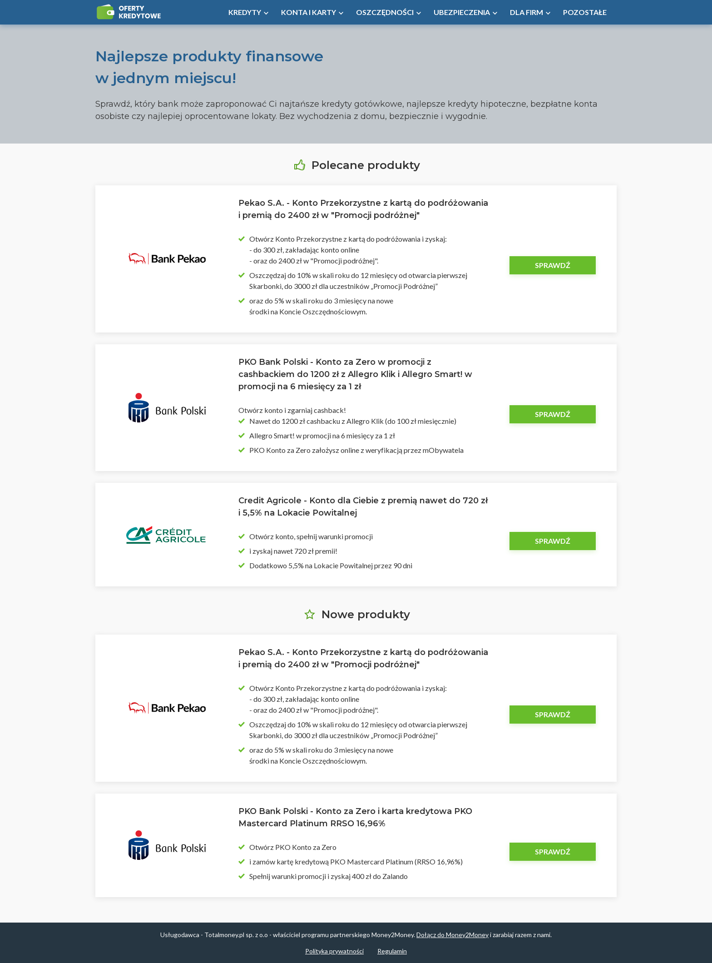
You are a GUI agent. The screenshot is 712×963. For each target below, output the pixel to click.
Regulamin (392, 951)
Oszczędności (385, 12)
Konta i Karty (308, 12)
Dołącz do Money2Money (452, 934)
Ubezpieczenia (462, 12)
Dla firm (526, 12)
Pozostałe (585, 12)
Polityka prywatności (334, 951)
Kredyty (244, 12)
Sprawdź (552, 265)
